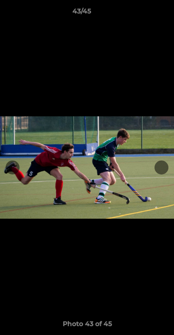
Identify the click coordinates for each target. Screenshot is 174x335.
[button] (140, 13)
